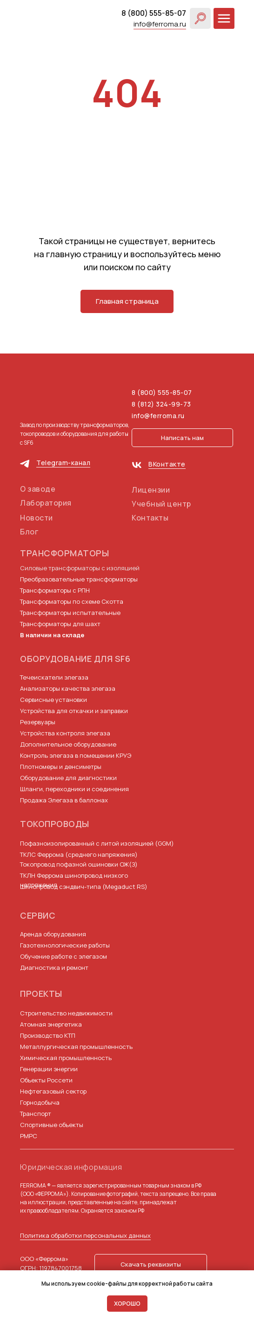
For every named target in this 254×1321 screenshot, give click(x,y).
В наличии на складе (52, 635)
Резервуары (37, 722)
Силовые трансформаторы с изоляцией (80, 568)
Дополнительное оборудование (68, 744)
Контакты (150, 518)
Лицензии (151, 490)
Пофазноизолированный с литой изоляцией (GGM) (97, 843)
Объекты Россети (46, 1080)
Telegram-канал (63, 462)
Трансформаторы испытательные (70, 612)
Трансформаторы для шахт (60, 624)
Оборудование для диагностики (68, 778)
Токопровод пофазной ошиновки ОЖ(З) (79, 864)
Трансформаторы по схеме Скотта (71, 601)
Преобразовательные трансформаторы (79, 579)
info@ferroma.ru (160, 24)
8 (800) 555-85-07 (153, 13)
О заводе (37, 489)
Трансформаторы (64, 553)
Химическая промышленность (66, 1058)
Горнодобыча (40, 1102)
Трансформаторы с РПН (55, 590)
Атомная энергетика (51, 1024)
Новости (36, 518)
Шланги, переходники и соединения (74, 789)
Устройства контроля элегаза (65, 733)
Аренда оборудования (53, 934)
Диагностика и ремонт (54, 967)
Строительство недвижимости (66, 1013)
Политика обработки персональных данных (85, 1235)
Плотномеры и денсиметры (60, 766)
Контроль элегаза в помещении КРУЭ (75, 755)
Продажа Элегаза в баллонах (64, 800)
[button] (182, 437)
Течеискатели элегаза (54, 677)
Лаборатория (46, 503)
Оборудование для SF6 (75, 658)
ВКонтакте (167, 464)
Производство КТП (47, 1035)
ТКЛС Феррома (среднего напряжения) (79, 854)
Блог (29, 532)
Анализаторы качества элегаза (67, 688)
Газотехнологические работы (65, 945)
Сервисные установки (53, 699)
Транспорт (35, 1113)
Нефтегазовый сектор (53, 1091)
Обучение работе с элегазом (63, 956)
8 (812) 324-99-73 (161, 404)
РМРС (28, 1136)
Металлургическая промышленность (76, 1046)
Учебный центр (161, 504)
